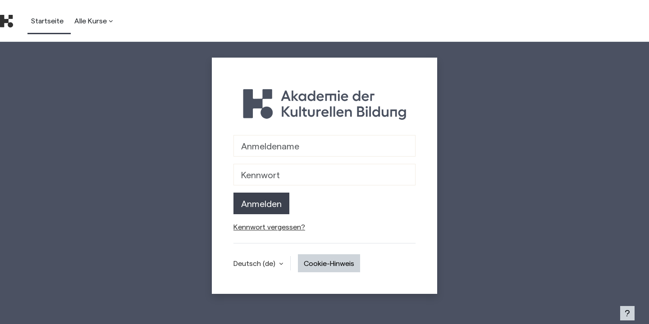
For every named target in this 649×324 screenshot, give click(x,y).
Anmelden (261, 203)
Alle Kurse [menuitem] (90, 20)
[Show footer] (627, 313)
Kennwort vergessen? (269, 226)
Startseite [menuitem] (47, 20)
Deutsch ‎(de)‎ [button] (255, 263)
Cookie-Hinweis (329, 263)
